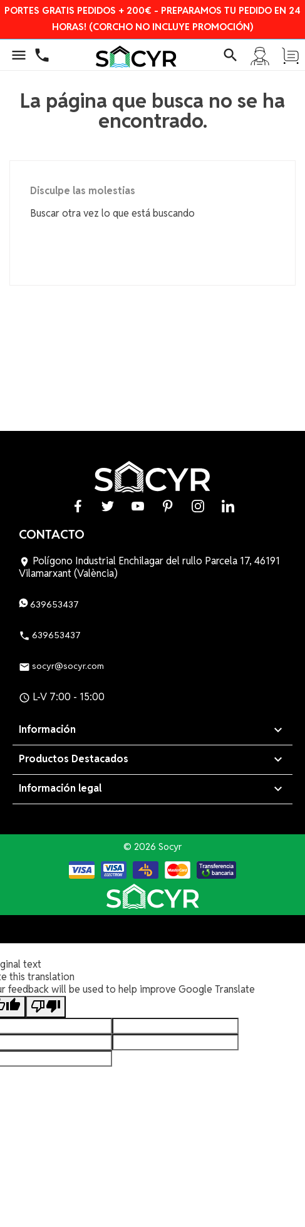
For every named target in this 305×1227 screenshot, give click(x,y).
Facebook (77, 505)
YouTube (138, 505)
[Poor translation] (46, 1007)
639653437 (49, 604)
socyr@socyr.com (61, 665)
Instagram (198, 505)
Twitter (107, 505)
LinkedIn (228, 505)
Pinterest (168, 505)
